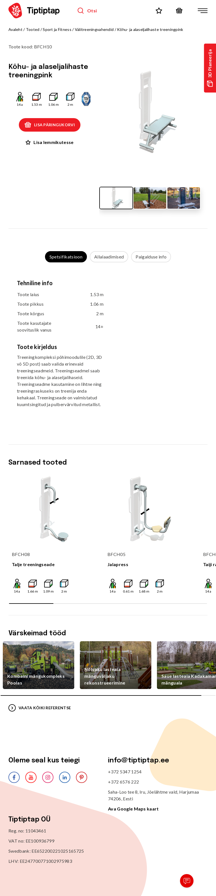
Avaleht (15, 29)
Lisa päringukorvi (49, 124)
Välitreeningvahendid (94, 29)
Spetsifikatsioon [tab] (66, 256)
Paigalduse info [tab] (151, 256)
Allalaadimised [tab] (109, 256)
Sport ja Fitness (57, 29)
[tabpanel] (108, 347)
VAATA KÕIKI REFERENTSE (39, 708)
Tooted (33, 29)
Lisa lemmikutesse (49, 142)
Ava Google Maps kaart (133, 808)
